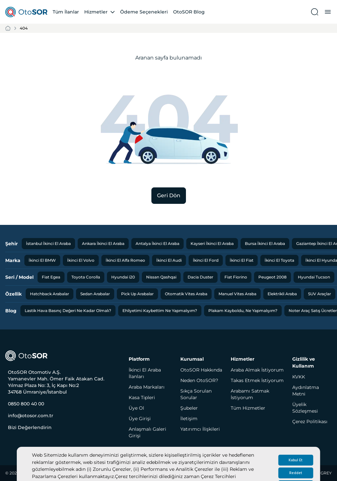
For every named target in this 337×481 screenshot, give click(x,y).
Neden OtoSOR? (199, 380)
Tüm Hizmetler (248, 408)
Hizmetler (96, 12)
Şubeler (189, 408)
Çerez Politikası (309, 421)
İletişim (188, 418)
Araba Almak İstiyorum (257, 370)
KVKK (298, 377)
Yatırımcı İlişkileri (200, 429)
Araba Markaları (147, 387)
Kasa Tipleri (142, 397)
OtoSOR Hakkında (201, 370)
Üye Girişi (140, 418)
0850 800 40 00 (26, 404)
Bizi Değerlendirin (30, 427)
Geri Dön (168, 195)
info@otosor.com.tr (30, 416)
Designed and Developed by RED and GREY (289, 472)
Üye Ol (136, 408)
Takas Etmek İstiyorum (257, 380)
